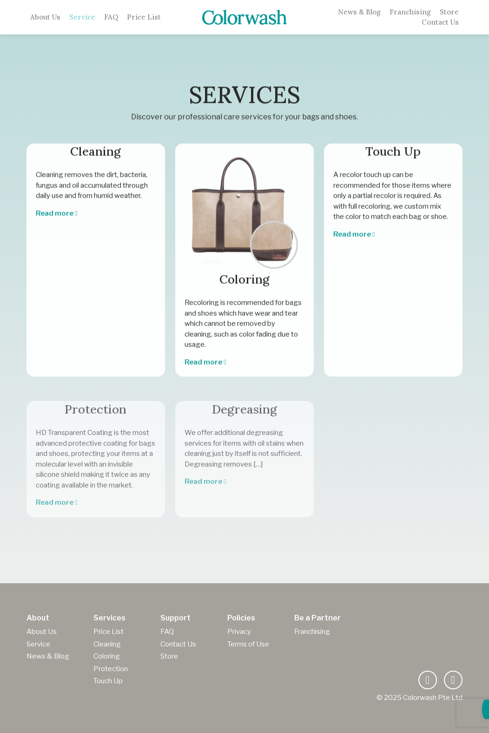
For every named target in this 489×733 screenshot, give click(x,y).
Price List (144, 17)
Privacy (239, 631)
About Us (45, 17)
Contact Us (440, 22)
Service (82, 17)
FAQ (111, 17)
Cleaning (107, 644)
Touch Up (108, 681)
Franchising (410, 12)
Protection (110, 669)
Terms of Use (248, 644)
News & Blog (359, 12)
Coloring (106, 656)
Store (449, 12)
